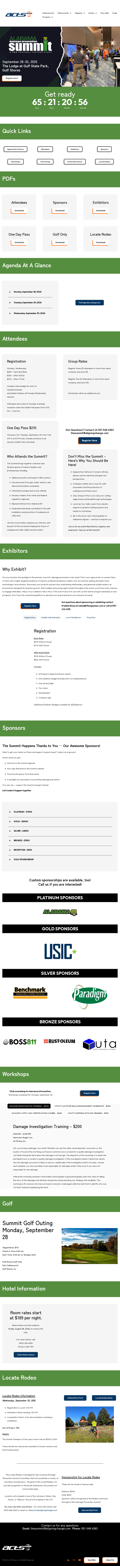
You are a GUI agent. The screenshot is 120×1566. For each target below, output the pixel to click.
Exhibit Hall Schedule (50, 617)
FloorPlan (91, 617)
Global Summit (48, 13)
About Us (110, 1560)
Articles (91, 13)
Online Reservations (25, 1355)
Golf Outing (45, 162)
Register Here (89, 440)
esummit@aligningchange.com (43, 1510)
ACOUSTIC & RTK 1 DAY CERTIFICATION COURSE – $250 (36, 1113)
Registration (30, 617)
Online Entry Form (75, 1398)
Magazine (78, 13)
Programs (46, 17)
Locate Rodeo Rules (104, 1398)
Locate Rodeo (104, 162)
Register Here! (12, 78)
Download (19, 210)
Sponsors (104, 149)
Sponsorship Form (90, 1510)
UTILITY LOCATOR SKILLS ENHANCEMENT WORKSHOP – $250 (83, 1106)
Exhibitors (75, 149)
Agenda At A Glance (15, 149)
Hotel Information (74, 162)
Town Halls (104, 13)
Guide (114, 13)
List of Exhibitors (73, 617)
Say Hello (92, 1560)
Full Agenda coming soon (89, 303)
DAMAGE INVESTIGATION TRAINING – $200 (29, 1106)
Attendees (45, 149)
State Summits (63, 13)
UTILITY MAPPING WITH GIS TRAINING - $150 (88, 1113)
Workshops (15, 162)
